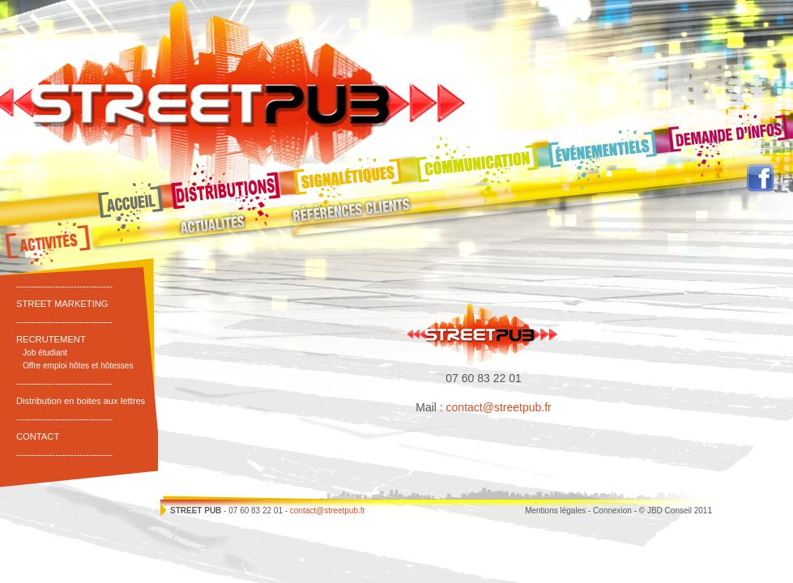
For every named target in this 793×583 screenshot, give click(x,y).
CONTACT (37, 436)
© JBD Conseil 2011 (675, 510)
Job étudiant (45, 352)
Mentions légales (555, 510)
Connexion (612, 510)
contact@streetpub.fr (499, 407)
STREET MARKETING (62, 304)
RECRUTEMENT (51, 339)
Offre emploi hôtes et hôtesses (78, 365)
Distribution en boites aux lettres (80, 401)
